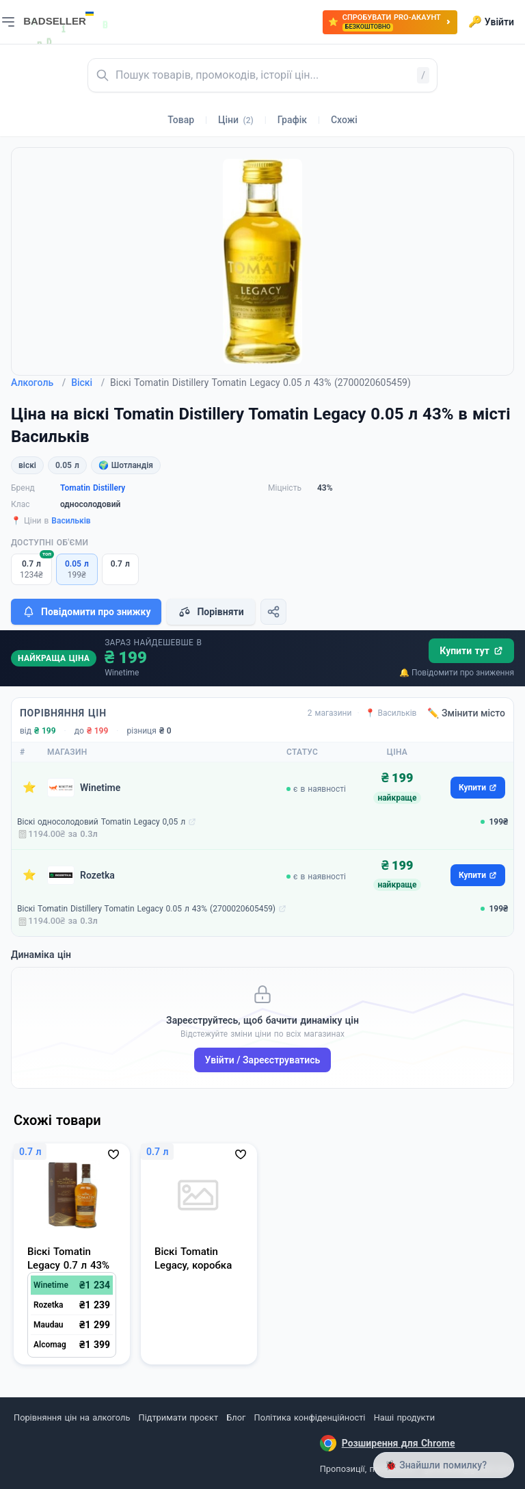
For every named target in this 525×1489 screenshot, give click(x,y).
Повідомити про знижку (86, 612)
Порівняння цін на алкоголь (72, 1417)
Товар (180, 119)
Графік (292, 119)
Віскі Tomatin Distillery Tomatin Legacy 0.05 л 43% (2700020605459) (146, 909)
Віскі (88, 382)
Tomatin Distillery (92, 488)
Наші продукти (404, 1417)
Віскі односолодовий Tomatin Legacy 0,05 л (101, 822)
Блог (235, 1417)
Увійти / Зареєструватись (263, 1059)
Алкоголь (38, 382)
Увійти (491, 22)
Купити (478, 787)
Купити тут (471, 650)
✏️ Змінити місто (466, 713)
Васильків (70, 521)
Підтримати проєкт (178, 1417)
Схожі (344, 119)
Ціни (236, 119)
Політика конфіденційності (310, 1417)
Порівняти (210, 612)
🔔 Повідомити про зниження (456, 672)
